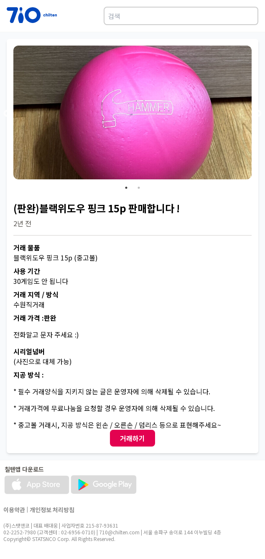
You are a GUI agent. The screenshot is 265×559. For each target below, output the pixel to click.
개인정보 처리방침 (52, 509)
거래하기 (132, 438)
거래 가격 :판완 (34, 318)
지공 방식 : (28, 375)
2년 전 (22, 223)
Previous (7, 114)
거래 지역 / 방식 (36, 294)
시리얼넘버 (29, 351)
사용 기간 (26, 271)
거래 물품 (26, 247)
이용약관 (14, 509)
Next (258, 114)
